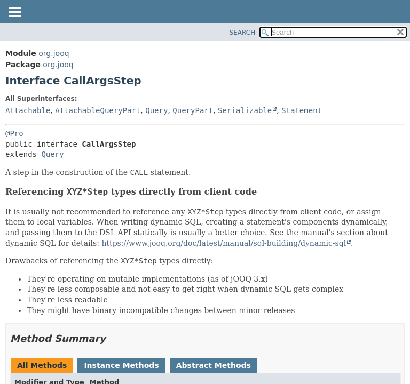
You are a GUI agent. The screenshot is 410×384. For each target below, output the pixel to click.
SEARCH (243, 32)
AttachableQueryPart (97, 110)
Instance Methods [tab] (121, 365)
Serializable (245, 110)
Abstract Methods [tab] (213, 365)
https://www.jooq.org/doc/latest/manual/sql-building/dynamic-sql (223, 243)
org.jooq (53, 53)
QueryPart (192, 110)
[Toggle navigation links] (14, 12)
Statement (301, 110)
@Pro (14, 133)
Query (156, 110)
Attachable (27, 110)
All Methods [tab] (42, 365)
